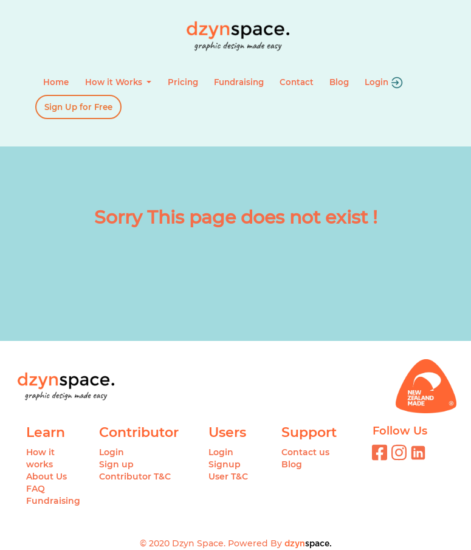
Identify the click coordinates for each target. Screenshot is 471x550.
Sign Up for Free (78, 107)
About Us (46, 476)
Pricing (183, 82)
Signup (224, 464)
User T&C (228, 476)
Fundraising (239, 82)
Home (56, 82)
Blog (339, 82)
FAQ (35, 488)
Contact (297, 82)
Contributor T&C (135, 476)
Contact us (305, 452)
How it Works (115, 82)
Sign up (116, 464)
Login (384, 83)
